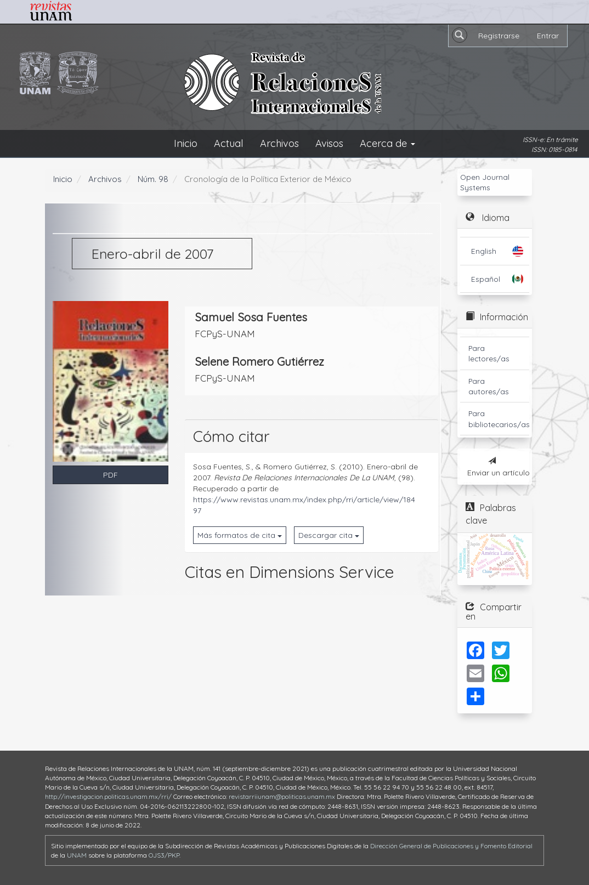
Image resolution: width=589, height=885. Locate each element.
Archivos (279, 143)
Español (485, 278)
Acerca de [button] (387, 143)
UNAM (77, 855)
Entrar (548, 36)
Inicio (185, 143)
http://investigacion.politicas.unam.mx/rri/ (108, 796)
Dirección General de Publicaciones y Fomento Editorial (451, 846)
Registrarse (498, 36)
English (483, 251)
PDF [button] (110, 475)
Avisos (329, 143)
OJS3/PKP (164, 855)
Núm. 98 (153, 179)
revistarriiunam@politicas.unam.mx (282, 796)
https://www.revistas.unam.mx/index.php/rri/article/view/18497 (304, 505)
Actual (228, 143)
